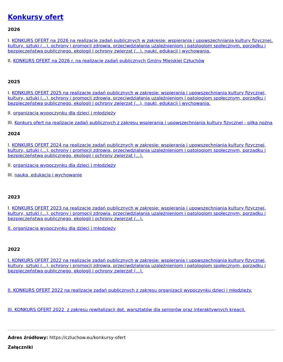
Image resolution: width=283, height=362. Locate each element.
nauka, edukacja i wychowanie (48, 175)
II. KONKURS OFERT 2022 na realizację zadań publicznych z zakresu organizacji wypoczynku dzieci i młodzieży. (130, 290)
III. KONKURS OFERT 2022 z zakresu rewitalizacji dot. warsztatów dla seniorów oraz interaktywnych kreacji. (126, 309)
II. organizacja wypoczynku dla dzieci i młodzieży (62, 228)
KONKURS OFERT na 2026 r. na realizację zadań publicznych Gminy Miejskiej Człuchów (109, 60)
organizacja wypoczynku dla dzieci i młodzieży (64, 113)
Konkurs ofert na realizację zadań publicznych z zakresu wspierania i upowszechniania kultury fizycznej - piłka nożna (143, 122)
